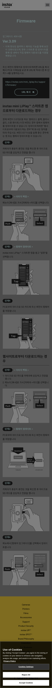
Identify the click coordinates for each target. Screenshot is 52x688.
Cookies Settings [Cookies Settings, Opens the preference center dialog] (26, 667)
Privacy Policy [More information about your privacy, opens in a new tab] (9, 661)
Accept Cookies (26, 683)
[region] (26, 664)
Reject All (26, 675)
